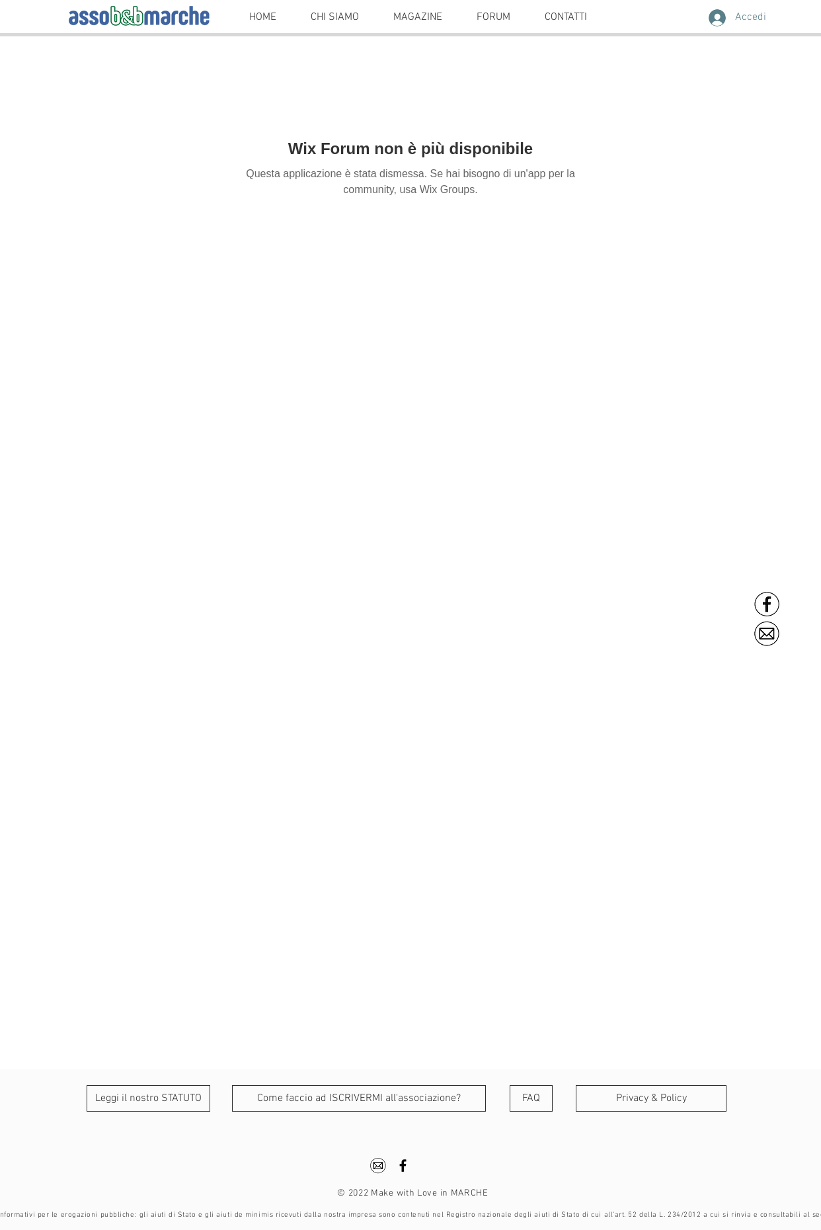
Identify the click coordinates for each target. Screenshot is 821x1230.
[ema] (767, 633)
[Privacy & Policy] (651, 1098)
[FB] (767, 604)
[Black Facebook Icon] (403, 1165)
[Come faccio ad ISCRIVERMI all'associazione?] (359, 1098)
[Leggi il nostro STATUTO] (148, 1098)
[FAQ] (531, 1098)
